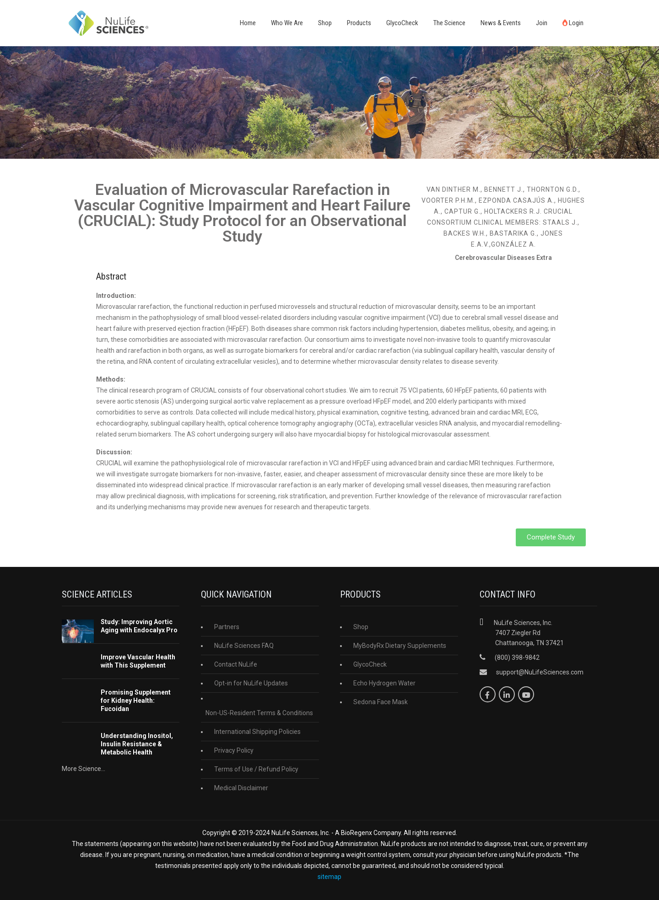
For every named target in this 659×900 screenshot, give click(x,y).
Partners (226, 627)
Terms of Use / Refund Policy (256, 769)
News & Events (501, 23)
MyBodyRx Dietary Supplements (399, 645)
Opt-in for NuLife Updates (251, 683)
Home (248, 23)
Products (359, 23)
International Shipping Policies (257, 731)
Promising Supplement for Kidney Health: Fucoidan (136, 700)
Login (572, 23)
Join (541, 23)
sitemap (329, 876)
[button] (551, 537)
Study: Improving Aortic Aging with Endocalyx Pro (139, 626)
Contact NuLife (235, 664)
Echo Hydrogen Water (384, 683)
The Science (449, 23)
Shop (325, 23)
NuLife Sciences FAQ (244, 645)
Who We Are (287, 23)
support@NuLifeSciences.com (539, 672)
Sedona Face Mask (380, 702)
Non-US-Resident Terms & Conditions (259, 713)
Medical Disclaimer (241, 788)
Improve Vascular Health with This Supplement (138, 661)
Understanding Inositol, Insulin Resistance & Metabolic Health (137, 744)
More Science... (83, 768)
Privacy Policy (234, 750)
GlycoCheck (402, 23)
